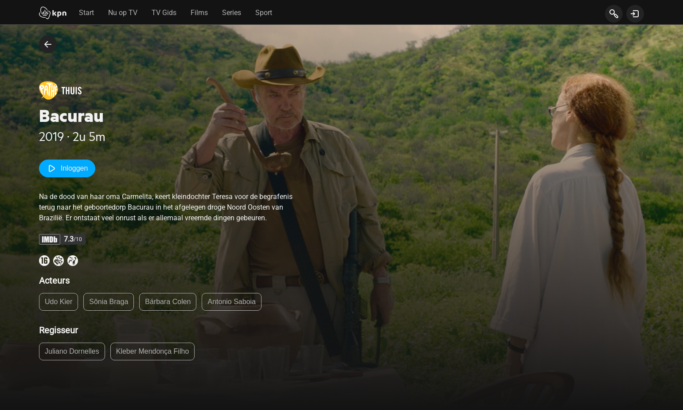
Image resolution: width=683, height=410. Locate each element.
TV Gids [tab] (164, 12)
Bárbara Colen (168, 301)
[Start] (52, 14)
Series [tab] (231, 12)
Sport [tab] (263, 12)
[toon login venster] (635, 14)
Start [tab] (86, 12)
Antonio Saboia (231, 301)
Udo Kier (58, 301)
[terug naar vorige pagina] (48, 44)
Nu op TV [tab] (122, 12)
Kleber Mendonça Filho (152, 351)
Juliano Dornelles (72, 351)
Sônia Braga (108, 301)
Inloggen (67, 168)
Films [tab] (199, 12)
